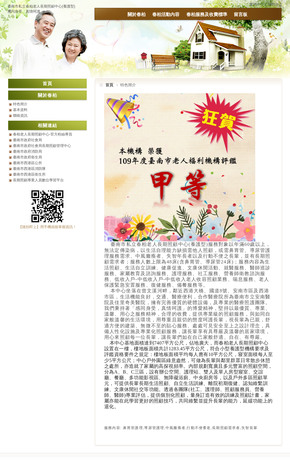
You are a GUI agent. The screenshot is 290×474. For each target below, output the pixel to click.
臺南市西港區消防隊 (29, 169)
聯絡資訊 (20, 115)
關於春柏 (136, 14)
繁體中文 (257, 4)
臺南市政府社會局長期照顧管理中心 (42, 146)
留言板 (240, 14)
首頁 (109, 85)
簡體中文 (275, 4)
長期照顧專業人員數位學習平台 (38, 180)
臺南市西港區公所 (27, 163)
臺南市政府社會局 (27, 140)
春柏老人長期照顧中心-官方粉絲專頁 (42, 134)
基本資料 (20, 110)
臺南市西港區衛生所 (29, 174)
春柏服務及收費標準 (206, 14)
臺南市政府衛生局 (27, 157)
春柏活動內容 (165, 14)
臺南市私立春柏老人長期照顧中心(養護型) (41, 6)
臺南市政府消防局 (27, 151)
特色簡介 (20, 104)
